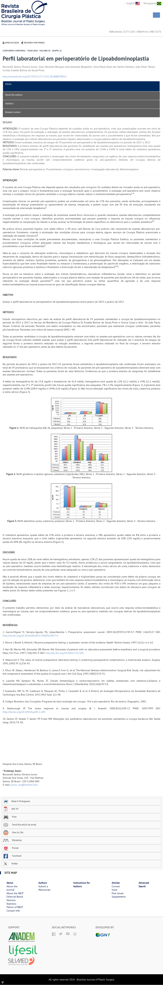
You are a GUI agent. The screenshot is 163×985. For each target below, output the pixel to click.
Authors (42, 882)
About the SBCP (15, 893)
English (133, 3)
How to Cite (13, 832)
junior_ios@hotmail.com (24, 784)
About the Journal (12, 888)
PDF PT (11, 809)
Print (9, 816)
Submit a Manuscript (44, 888)
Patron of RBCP (15, 907)
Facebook (12, 855)
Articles (116, 882)
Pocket (11, 848)
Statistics (9, 103)
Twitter (10, 863)
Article (8, 84)
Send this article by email (19, 824)
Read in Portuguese (16, 801)
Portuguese (152, 3)
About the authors (13, 94)
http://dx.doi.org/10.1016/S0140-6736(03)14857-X (30, 635)
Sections (11, 900)
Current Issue (116, 888)
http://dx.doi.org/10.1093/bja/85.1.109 (24, 712)
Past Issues (118, 893)
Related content (13, 112)
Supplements (119, 896)
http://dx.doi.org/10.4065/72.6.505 (64, 653)
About (10, 882)
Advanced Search (144, 884)
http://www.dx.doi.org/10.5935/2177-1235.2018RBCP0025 (35, 76)
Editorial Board (15, 896)
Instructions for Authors (81, 884)
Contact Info (13, 910)
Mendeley (12, 840)
